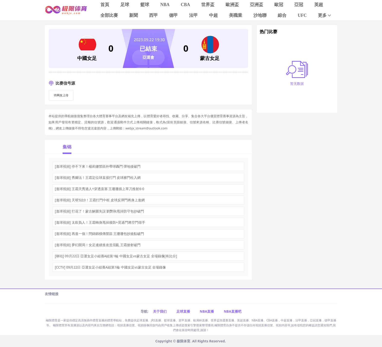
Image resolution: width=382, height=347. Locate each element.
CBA (185, 4)
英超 (318, 4)
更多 (325, 15)
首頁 (104, 4)
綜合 (282, 15)
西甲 (153, 15)
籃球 (144, 4)
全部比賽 (109, 15)
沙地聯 (260, 15)
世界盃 (207, 4)
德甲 (173, 15)
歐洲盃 (232, 4)
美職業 (235, 15)
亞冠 (298, 4)
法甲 (193, 15)
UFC (302, 15)
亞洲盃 (256, 4)
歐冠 (278, 4)
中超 (213, 15)
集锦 (67, 147)
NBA (165, 4)
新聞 (133, 15)
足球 (124, 4)
